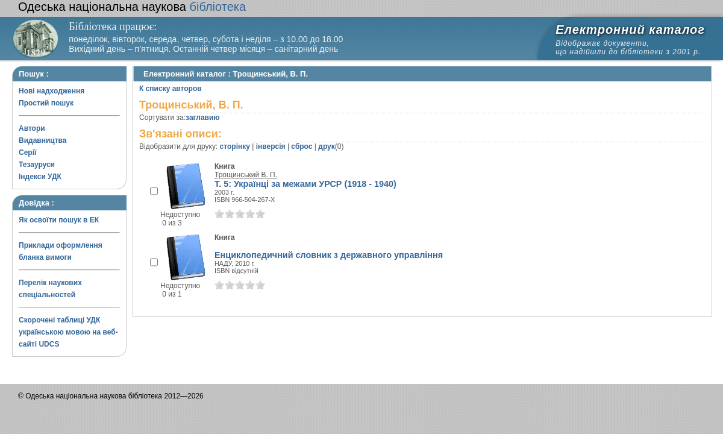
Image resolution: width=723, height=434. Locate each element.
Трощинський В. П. (245, 175)
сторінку (235, 146)
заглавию (202, 117)
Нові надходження (51, 91)
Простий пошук (46, 103)
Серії (27, 152)
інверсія (271, 146)
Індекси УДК (40, 176)
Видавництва (42, 140)
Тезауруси (37, 164)
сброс (301, 146)
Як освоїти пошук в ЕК (59, 220)
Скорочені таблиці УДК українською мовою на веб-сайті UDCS (68, 332)
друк (326, 146)
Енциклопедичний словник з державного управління (328, 255)
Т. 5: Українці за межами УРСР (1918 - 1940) (305, 184)
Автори (32, 128)
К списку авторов (170, 88)
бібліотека (132, 6)
